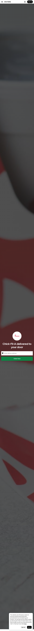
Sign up (30, 1)
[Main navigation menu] (2, 1)
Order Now (17, 358)
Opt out (23, 627)
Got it (29, 627)
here (25, 623)
